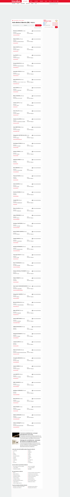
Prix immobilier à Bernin (32, 480)
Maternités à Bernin (31, 479)
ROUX (29, 458)
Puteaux (18, 336)
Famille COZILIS (15, 75)
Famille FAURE (15, 410)
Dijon (18, 186)
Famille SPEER (15, 163)
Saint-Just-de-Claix (20, 425)
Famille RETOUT (16, 314)
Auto (46, 1)
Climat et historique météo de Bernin (34, 472)
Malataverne (19, 210)
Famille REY (15, 204)
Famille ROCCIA (15, 402)
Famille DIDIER (15, 370)
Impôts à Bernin (16, 481)
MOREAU (14, 454)
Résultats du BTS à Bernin (32, 487)
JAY (13, 452)
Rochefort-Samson (20, 41)
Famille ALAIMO (15, 345)
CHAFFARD (15, 450)
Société (18, 3)
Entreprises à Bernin (16, 475)
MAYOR (29, 454)
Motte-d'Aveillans (21, 304)
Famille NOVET (15, 59)
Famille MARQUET (16, 427)
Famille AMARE (15, 242)
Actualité (45, 22)
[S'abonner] (51, 27)
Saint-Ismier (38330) (31, 466)
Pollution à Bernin (16, 477)
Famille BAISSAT (16, 337)
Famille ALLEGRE (16, 123)
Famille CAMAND (16, 386)
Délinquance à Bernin (16, 476)
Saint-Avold (19, 90)
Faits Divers (23, 3)
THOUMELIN (30, 462)
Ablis (18, 257)
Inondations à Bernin (16, 479)
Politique (13, 3)
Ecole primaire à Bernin (32, 476)
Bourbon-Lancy (19, 249)
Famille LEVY (15, 106)
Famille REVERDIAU (16, 250)
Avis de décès (16, 20)
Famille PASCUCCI (16, 83)
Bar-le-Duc (19, 33)
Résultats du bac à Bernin (17, 487)
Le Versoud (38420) (31, 467)
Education (28, 3)
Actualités (25, 1)
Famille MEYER (15, 91)
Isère (20, 20)
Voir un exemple (55, 22)
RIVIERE (14, 457)
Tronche (19, 417)
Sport (31, 1)
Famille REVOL (15, 43)
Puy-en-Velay (20, 170)
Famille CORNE (15, 155)
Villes (36, 3)
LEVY (14, 461)
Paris (18, 105)
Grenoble (18, 145)
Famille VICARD (15, 147)
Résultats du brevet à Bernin (32, 486)
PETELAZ (14, 462)
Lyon (18, 273)
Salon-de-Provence (20, 65)
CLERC (29, 453)
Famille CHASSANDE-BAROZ (18, 290)
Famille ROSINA (15, 196)
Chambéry (19, 321)
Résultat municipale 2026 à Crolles (18, 486)
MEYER (29, 461)
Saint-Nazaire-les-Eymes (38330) (18, 466)
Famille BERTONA (16, 131)
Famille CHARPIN (16, 298)
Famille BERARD (16, 171)
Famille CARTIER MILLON (17, 139)
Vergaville (18, 409)
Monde (32, 3)
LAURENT (29, 457)
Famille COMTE (15, 51)
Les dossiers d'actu (47, 25)
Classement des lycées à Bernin (33, 475)
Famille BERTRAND (16, 322)
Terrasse (19, 376)
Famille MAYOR (15, 188)
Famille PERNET (16, 282)
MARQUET (30, 452)
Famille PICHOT (15, 258)
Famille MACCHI (16, 67)
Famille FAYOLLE (16, 306)
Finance (41, 1)
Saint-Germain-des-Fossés (21, 352)
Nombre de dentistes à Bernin (18, 480)
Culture (36, 1)
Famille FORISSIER (16, 219)
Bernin (23, 20)
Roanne (18, 129)
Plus (50, 1)
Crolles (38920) (15, 467)
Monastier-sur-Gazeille (21, 121)
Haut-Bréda (19, 288)
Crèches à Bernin (31, 477)
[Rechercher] (53, 4)
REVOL (14, 453)
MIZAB (29, 450)
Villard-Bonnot (19, 202)
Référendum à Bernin (31, 481)
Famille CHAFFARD (16, 227)
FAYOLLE (14, 458)
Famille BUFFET (15, 378)
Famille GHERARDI (16, 394)
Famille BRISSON (16, 362)
